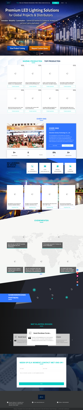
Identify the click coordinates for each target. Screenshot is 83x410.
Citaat (55, 2)
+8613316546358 (57, 171)
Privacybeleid (20, 408)
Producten (26, 2)
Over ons (21, 2)
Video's (36, 2)
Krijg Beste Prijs (15, 207)
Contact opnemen (15, 86)
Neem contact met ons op (44, 2)
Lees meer (55, 145)
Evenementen (32, 2)
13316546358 (70, 171)
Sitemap (15, 408)
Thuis (18, 2)
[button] (10, 340)
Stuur (41, 383)
